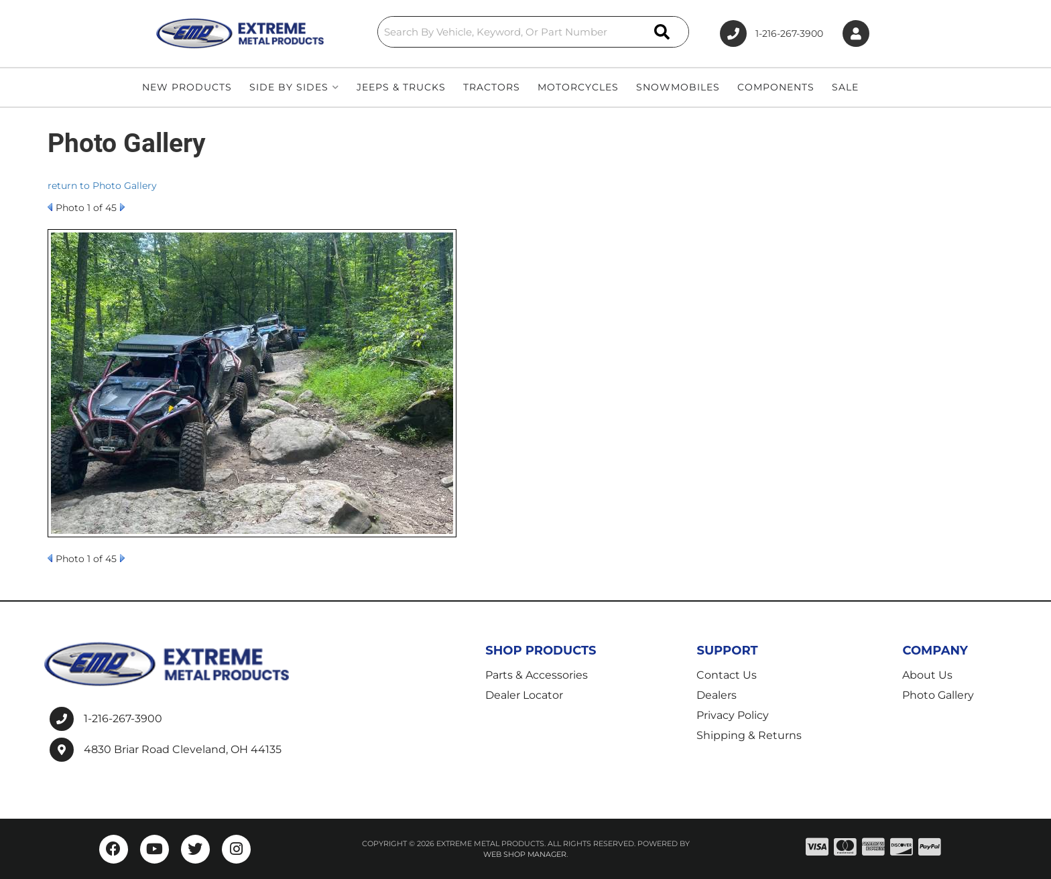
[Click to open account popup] (856, 34)
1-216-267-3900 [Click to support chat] (771, 33)
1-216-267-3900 (123, 718)
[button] (533, 32)
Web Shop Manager (525, 854)
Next (122, 207)
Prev (50, 207)
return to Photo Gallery (102, 186)
